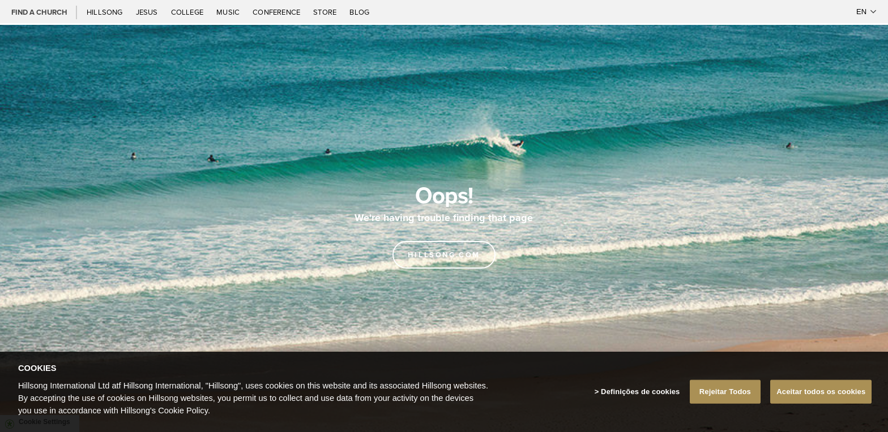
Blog (359, 12)
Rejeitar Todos (725, 404)
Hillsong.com (444, 254)
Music (228, 12)
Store (325, 12)
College (188, 12)
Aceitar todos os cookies (820, 404)
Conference (277, 12)
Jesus (148, 12)
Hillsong (106, 12)
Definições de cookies (640, 404)
